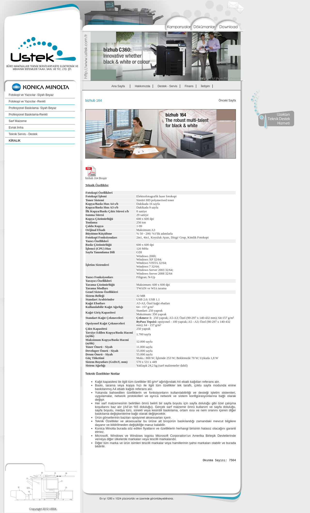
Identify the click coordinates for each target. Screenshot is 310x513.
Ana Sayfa (118, 86)
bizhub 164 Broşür (96, 178)
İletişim (205, 86)
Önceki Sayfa (227, 100)
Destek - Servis (167, 86)
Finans (189, 86)
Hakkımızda (142, 86)
